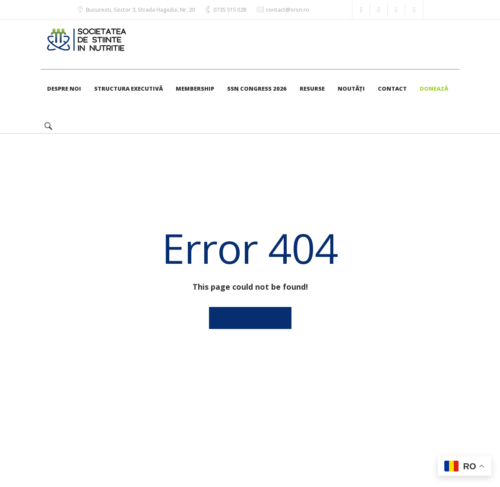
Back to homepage (250, 318)
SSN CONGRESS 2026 (257, 88)
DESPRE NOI (64, 88)
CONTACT (392, 88)
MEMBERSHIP (195, 88)
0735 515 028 (229, 9)
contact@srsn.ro (287, 9)
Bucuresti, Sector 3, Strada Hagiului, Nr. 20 (140, 9)
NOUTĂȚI (351, 88)
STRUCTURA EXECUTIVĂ (128, 88)
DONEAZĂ (434, 88)
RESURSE (312, 88)
